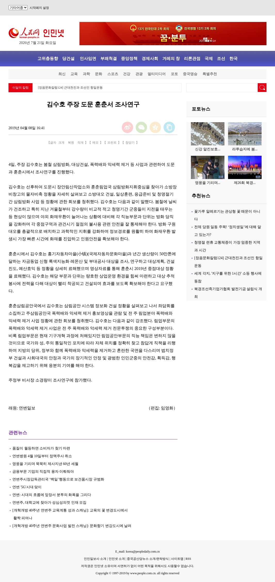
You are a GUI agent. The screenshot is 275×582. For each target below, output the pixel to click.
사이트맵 (177, 559)
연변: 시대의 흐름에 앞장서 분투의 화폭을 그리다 (51, 495)
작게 (80, 142)
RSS (188, 559)
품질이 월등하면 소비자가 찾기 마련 (41, 448)
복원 (71, 142)
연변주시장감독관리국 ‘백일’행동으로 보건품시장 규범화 (58, 479)
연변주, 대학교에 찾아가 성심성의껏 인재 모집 (49, 503)
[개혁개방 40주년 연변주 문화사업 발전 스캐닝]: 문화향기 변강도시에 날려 (71, 526)
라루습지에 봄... (244, 149)
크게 (61, 142)
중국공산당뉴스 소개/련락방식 (148, 559)
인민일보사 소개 (95, 559)
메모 (95, 142)
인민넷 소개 (116, 559)
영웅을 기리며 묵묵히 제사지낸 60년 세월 (45, 464)
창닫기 (130, 142)
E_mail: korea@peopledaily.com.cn (137, 551)
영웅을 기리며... (207, 183)
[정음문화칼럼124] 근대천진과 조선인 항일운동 (70, 87)
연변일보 (27, 408)
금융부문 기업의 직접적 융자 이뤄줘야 (43, 472)
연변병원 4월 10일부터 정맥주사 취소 (42, 456)
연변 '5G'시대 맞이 (27, 487)
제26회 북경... (245, 183)
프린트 (112, 142)
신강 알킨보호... (207, 149)
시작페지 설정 (39, 8)
